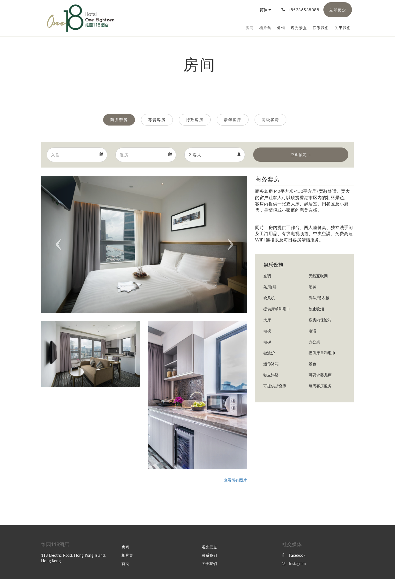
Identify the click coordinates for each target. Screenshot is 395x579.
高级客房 (270, 119)
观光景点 (209, 547)
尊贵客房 (157, 119)
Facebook (293, 555)
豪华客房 (232, 119)
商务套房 (119, 119)
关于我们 (209, 563)
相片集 (127, 555)
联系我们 (209, 555)
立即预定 (299, 154)
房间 (125, 547)
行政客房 (195, 119)
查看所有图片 (235, 480)
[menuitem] (249, 28)
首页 (125, 563)
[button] (56, 244)
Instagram (294, 563)
